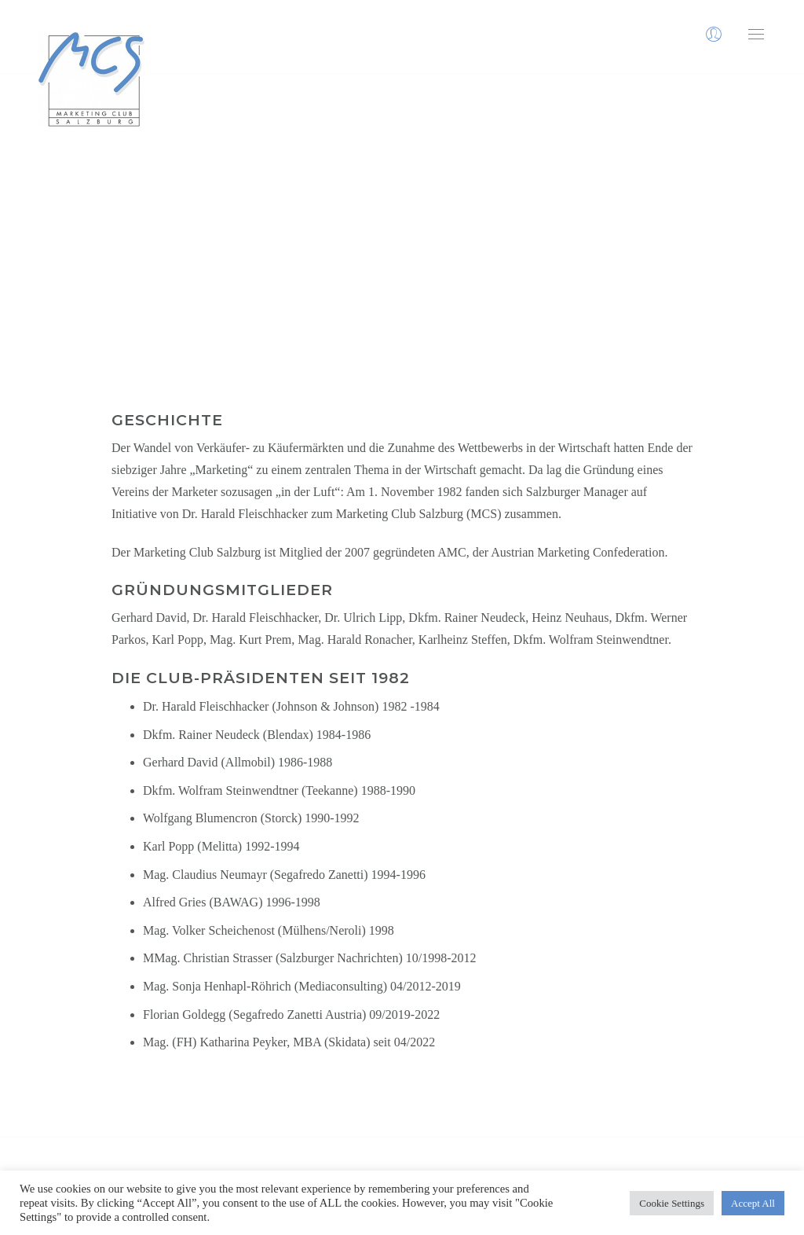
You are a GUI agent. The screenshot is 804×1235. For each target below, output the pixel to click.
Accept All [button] (753, 1203)
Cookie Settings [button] (671, 1203)
